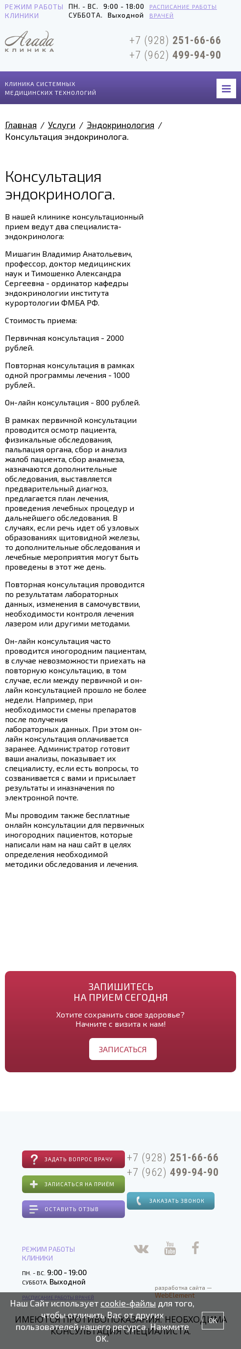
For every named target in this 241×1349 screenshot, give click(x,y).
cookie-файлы (128, 1303)
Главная (21, 124)
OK (213, 1320)
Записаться (123, 1049)
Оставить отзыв (72, 1209)
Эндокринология (120, 124)
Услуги (61, 124)
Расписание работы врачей (183, 11)
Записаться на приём (80, 1184)
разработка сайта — (183, 1291)
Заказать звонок (177, 1200)
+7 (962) (175, 55)
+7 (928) (175, 40)
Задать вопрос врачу (79, 1159)
